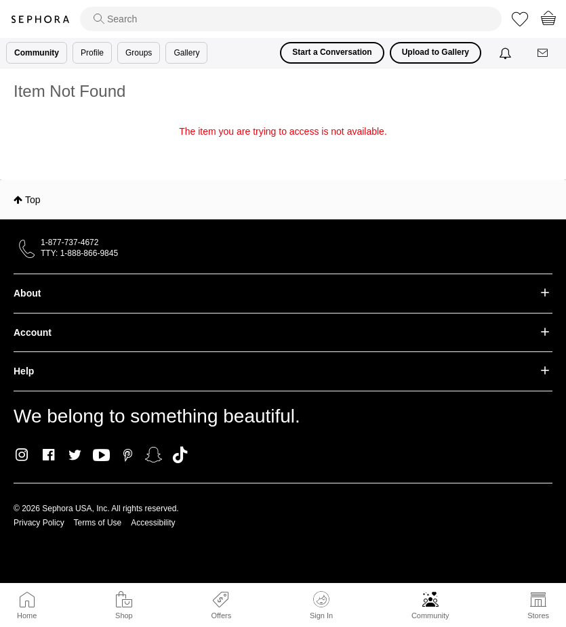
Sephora (40, 19)
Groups (138, 53)
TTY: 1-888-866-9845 (79, 253)
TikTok (179, 455)
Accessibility (153, 522)
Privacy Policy (39, 522)
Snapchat (153, 455)
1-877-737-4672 (69, 242)
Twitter (74, 455)
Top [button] (33, 199)
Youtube (101, 455)
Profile (92, 53)
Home (27, 615)
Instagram (22, 455)
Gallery (186, 53)
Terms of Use (98, 522)
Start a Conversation (331, 52)
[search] (291, 19)
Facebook (48, 455)
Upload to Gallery (435, 52)
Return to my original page (282, 150)
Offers (221, 615)
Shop (124, 615)
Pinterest (127, 455)
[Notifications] (506, 53)
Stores (538, 615)
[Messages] (543, 53)
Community (430, 615)
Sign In (321, 605)
